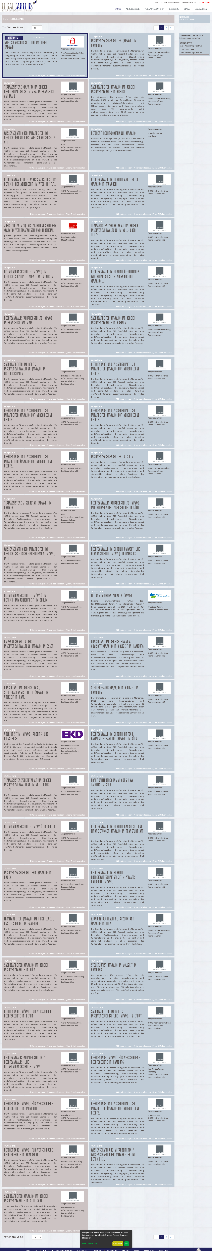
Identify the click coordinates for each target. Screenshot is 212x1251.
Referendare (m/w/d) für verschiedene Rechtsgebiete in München (28, 1106)
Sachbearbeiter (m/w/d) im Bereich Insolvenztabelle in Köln (26, 968)
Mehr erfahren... (90, 1243)
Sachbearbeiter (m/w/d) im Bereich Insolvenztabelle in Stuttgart (26, 1199)
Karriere (174, 9)
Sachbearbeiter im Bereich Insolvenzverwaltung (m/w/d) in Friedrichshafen (25, 369)
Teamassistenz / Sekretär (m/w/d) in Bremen (27, 505)
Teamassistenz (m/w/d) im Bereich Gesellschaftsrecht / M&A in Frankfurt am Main (29, 91)
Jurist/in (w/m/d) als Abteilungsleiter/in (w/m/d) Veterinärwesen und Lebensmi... (30, 228)
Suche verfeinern (187, 20)
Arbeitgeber (133, 9)
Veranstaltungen (154, 9)
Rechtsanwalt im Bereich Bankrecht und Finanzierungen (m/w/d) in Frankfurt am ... (117, 831)
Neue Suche (184, 17)
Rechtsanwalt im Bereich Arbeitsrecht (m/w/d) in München (115, 182)
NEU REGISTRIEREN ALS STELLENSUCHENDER (178, 2)
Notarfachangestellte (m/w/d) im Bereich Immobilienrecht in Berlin (25, 598)
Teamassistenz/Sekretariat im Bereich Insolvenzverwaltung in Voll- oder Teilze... (115, 230)
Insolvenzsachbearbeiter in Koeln (112, 457)
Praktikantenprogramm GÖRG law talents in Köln (112, 783)
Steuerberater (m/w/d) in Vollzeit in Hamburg (115, 690)
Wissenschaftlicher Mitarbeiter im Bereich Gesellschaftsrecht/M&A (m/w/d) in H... (29, 554)
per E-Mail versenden (75, 75)
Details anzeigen (37, 75)
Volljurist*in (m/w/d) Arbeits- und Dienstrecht (26, 736)
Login (155, 2)
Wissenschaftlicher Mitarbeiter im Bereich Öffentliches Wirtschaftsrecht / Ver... (29, 138)
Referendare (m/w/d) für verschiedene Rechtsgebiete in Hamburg (115, 1060)
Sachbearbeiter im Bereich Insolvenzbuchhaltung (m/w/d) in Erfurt (117, 1014)
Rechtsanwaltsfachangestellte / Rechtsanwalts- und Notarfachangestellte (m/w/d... (24, 1062)
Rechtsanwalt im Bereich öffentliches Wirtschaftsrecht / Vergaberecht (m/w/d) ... (115, 276)
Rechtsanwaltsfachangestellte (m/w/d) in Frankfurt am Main (29, 320)
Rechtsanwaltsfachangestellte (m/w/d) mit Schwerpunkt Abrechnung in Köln (116, 505)
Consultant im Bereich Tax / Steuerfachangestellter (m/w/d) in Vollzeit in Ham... (26, 692)
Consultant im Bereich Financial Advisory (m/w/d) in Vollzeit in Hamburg (117, 644)
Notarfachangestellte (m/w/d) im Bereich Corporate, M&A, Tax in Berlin (28, 274)
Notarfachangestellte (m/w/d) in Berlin (29, 826)
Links (187, 9)
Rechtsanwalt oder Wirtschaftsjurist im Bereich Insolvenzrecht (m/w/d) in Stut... (30, 182)
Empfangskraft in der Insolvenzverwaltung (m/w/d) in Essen (29, 644)
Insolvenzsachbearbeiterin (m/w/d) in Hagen (28, 875)
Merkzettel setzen (55, 75)
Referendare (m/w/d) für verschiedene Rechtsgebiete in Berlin (28, 1014)
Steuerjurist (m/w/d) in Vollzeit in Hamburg (114, 968)
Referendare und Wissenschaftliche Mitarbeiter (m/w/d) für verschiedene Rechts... (115, 369)
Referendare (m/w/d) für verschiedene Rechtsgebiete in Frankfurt (28, 1152)
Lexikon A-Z (201, 9)
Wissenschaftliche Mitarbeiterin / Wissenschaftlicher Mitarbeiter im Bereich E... (113, 1154)
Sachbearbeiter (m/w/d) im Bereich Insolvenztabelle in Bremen (113, 320)
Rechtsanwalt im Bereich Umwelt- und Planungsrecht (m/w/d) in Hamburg (115, 552)
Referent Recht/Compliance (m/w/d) (113, 133)
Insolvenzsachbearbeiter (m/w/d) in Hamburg (113, 43)
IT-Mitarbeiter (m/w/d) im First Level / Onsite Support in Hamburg (29, 921)
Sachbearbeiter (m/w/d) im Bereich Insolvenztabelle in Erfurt (113, 89)
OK (126, 1243)
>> (171, 27)
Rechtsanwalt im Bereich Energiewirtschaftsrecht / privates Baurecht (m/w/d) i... (113, 877)
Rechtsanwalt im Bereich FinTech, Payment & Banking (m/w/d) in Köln (114, 736)
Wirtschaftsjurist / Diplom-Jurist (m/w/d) (26, 45)
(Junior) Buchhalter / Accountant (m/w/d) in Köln (112, 921)
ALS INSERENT (204, 2)
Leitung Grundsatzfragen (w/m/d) (112, 595)
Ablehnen (117, 1243)
